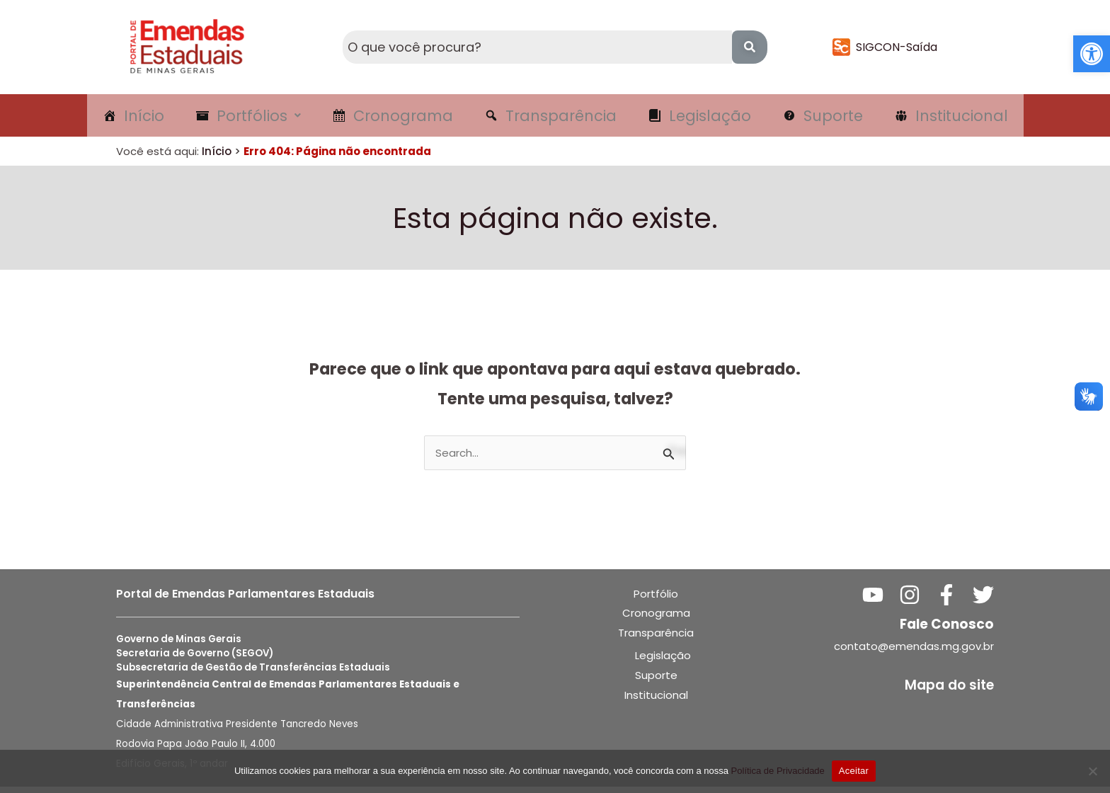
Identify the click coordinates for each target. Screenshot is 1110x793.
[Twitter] (983, 601)
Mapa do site (949, 691)
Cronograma (656, 619)
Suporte (656, 681)
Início (216, 157)
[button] (1091, 53)
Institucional (656, 701)
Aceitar (854, 770)
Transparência (656, 639)
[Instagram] (909, 601)
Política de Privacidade (778, 770)
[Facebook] (946, 601)
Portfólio (656, 600)
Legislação (663, 661)
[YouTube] (872, 601)
